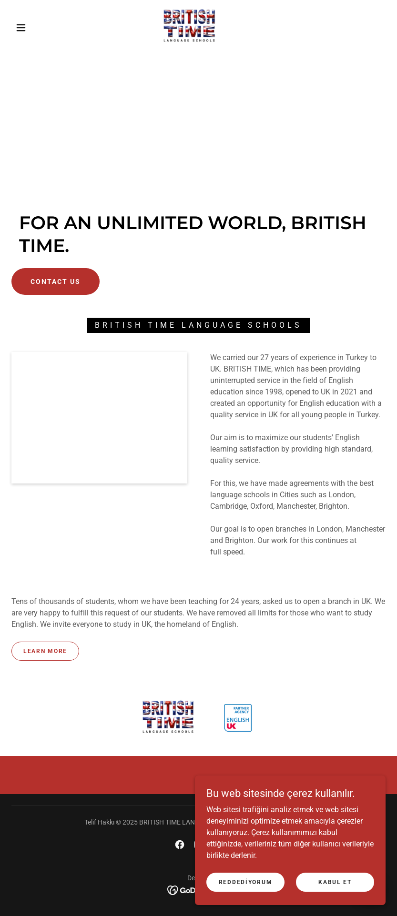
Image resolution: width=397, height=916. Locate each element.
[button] (21, 27)
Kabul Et (335, 881)
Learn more (45, 651)
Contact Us (56, 281)
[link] (189, 27)
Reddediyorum (246, 881)
